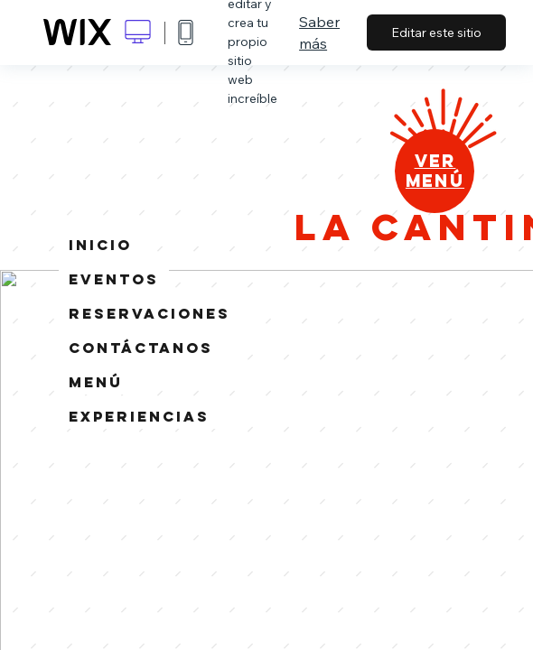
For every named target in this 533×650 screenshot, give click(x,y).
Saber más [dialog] (319, 32)
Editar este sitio (436, 32)
